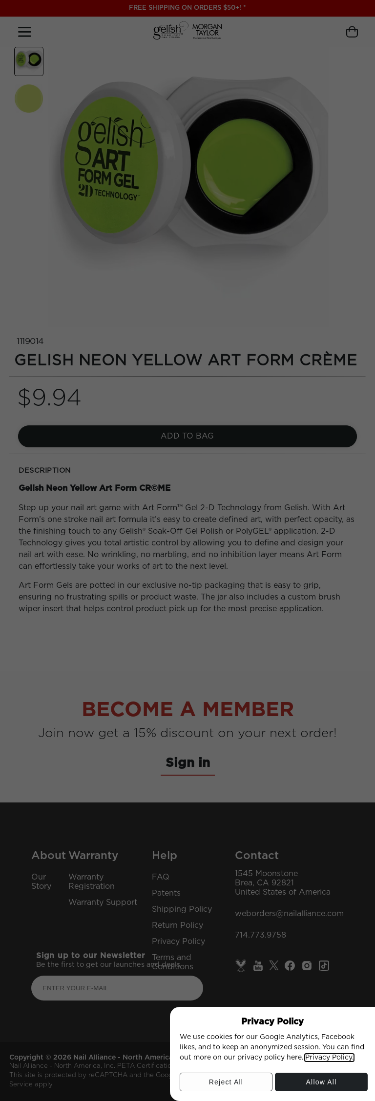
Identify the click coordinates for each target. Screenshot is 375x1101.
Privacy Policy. (329, 1057)
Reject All (225, 1084)
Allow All (321, 1084)
